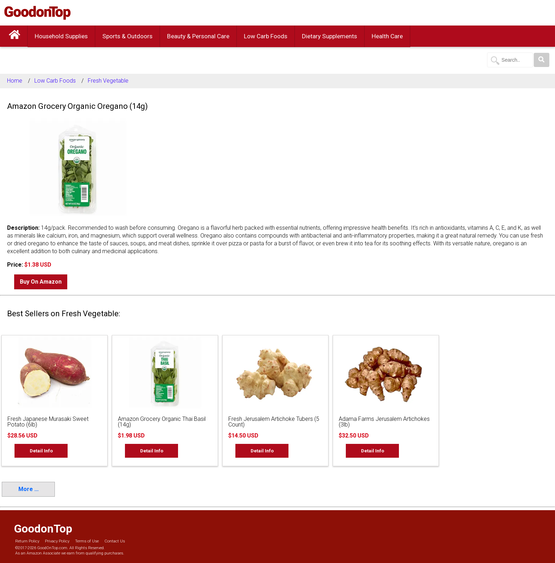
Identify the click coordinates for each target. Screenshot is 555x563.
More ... (28, 489)
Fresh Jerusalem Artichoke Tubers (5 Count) (273, 422)
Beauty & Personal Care (198, 36)
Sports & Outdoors (127, 36)
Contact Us (114, 541)
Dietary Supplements (329, 36)
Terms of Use (87, 541)
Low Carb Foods (265, 36)
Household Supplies (61, 36)
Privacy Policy (57, 541)
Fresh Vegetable (108, 80)
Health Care (387, 36)
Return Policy (27, 541)
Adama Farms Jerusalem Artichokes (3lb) (384, 422)
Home (14, 80)
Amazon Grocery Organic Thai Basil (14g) (162, 422)
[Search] (541, 60)
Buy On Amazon (41, 281)
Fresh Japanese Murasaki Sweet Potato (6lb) (47, 422)
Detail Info (41, 450)
